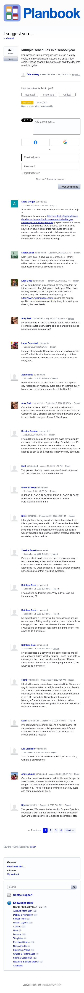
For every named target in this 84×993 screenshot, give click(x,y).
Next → (70, 830)
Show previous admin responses (36, 106)
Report (53, 205)
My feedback (13, 874)
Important (50, 94)
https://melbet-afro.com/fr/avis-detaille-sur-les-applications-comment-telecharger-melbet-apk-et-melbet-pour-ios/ (49, 219)
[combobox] (40, 887)
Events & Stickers (21, 942)
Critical (69, 94)
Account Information (22, 911)
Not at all (31, 94)
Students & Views (21, 950)
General (11, 862)
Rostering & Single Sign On (26, 961)
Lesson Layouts (20, 922)
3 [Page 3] (56, 830)
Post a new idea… (16, 866)
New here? (50, 179)
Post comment (69, 186)
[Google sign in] (65, 142)
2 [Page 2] (50, 830)
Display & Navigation (23, 915)
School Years (19, 919)
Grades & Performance (24, 954)
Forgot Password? (31, 173)
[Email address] (50, 157)
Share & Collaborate (22, 958)
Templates (18, 938)
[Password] (50, 166)
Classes (17, 926)
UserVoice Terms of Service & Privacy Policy (42, 985)
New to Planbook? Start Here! (28, 907)
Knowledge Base (23, 902)
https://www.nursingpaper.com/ (37, 298)
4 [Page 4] (61, 830)
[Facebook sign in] (35, 142)
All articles (18, 965)
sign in (33, 847)
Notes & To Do (20, 946)
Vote (11, 59)
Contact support (22, 895)
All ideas (11, 870)
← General (9, 38)
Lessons (17, 934)
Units (15, 930)
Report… (76, 74)
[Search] (74, 887)
